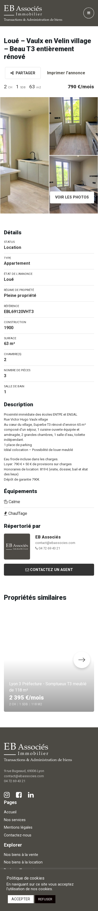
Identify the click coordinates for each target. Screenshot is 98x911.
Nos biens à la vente (21, 855)
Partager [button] (22, 73)
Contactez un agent (49, 570)
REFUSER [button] (45, 899)
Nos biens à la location (23, 862)
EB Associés (48, 537)
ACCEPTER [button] (20, 899)
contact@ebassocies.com (55, 543)
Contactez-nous (17, 835)
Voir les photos (72, 197)
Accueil (10, 812)
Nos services (15, 820)
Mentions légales (18, 827)
